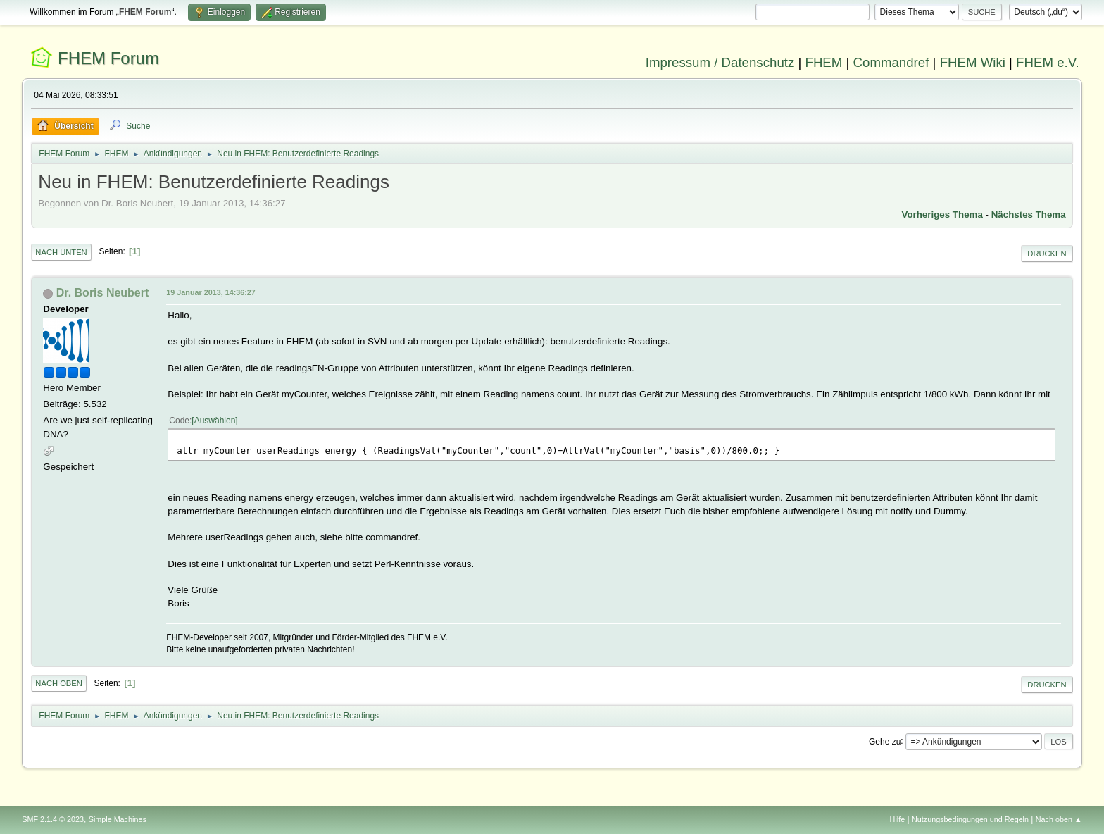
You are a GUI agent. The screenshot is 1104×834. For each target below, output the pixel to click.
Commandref (891, 62)
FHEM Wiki (972, 62)
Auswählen (215, 420)
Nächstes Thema (1028, 214)
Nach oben (58, 683)
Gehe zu (885, 741)
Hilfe (897, 819)
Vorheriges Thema (942, 214)
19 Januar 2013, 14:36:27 (210, 292)
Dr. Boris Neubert (102, 293)
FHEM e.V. (1047, 62)
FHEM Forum (108, 58)
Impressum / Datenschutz (720, 62)
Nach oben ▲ (1059, 819)
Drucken (1046, 253)
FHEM (823, 62)
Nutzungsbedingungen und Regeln (970, 819)
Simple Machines (117, 819)
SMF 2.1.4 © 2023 (53, 819)
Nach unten (61, 252)
